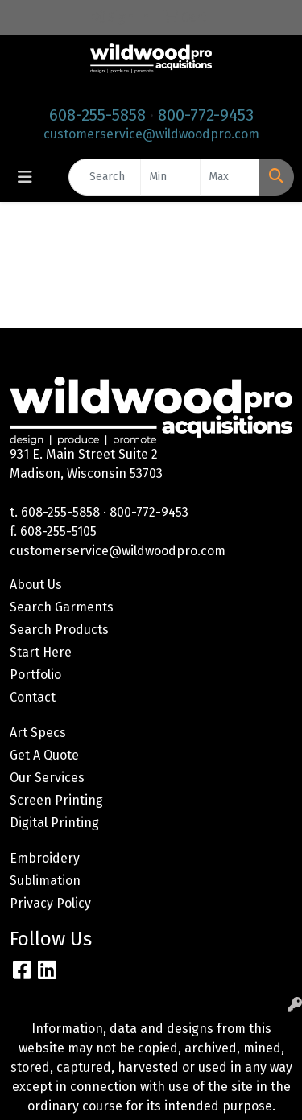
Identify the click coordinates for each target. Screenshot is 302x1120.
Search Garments (62, 607)
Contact (33, 697)
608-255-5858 (97, 115)
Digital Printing (54, 822)
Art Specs (38, 732)
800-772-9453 (206, 115)
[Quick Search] (104, 177)
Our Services (47, 777)
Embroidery (45, 858)
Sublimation (45, 880)
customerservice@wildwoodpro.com (151, 134)
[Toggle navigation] (25, 177)
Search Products (59, 629)
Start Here (41, 652)
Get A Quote (44, 755)
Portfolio (35, 674)
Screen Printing (56, 800)
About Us (36, 584)
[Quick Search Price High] (230, 177)
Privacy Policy (50, 903)
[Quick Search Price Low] (170, 177)
